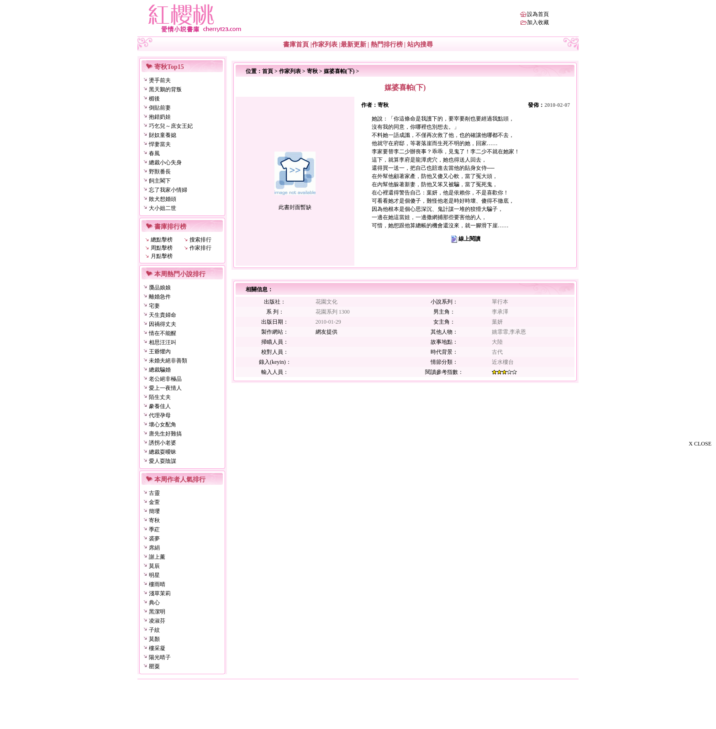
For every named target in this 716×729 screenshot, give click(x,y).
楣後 (154, 98)
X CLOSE (700, 444)
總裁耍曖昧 (162, 452)
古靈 (154, 493)
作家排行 (200, 248)
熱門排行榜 (387, 44)
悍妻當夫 (160, 144)
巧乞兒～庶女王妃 (171, 126)
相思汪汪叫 (162, 342)
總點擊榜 (162, 239)
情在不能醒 (162, 333)
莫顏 (154, 639)
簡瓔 (154, 511)
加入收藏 (538, 22)
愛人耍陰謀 (162, 461)
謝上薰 (157, 557)
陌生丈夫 (160, 397)
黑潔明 (157, 611)
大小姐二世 (162, 208)
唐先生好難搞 (165, 433)
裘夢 (154, 538)
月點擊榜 (162, 256)
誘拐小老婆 (162, 443)
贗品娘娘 (160, 287)
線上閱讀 (469, 239)
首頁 (267, 71)
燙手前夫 (160, 80)
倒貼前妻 (160, 108)
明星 (154, 575)
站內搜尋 (420, 44)
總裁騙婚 (160, 370)
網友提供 (326, 332)
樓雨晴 (157, 584)
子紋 (154, 630)
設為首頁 (538, 14)
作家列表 (324, 44)
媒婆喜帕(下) (339, 71)
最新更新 (353, 44)
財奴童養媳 (162, 135)
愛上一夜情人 (165, 388)
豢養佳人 (160, 406)
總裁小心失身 (165, 162)
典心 (154, 602)
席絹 (154, 548)
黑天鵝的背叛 (165, 89)
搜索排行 (200, 239)
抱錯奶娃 (160, 117)
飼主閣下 (160, 181)
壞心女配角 (162, 424)
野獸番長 (160, 171)
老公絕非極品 (165, 379)
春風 (154, 153)
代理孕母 (160, 415)
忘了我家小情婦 (168, 190)
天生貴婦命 (162, 315)
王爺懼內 (160, 351)
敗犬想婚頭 (162, 199)
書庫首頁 (296, 44)
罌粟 (154, 666)
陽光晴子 (160, 657)
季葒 (154, 529)
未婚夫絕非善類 (168, 360)
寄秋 (154, 520)
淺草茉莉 (160, 593)
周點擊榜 (162, 248)
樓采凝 (157, 648)
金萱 (154, 502)
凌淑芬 (157, 621)
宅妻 (154, 306)
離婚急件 (160, 297)
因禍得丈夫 (162, 324)
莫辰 (154, 566)
